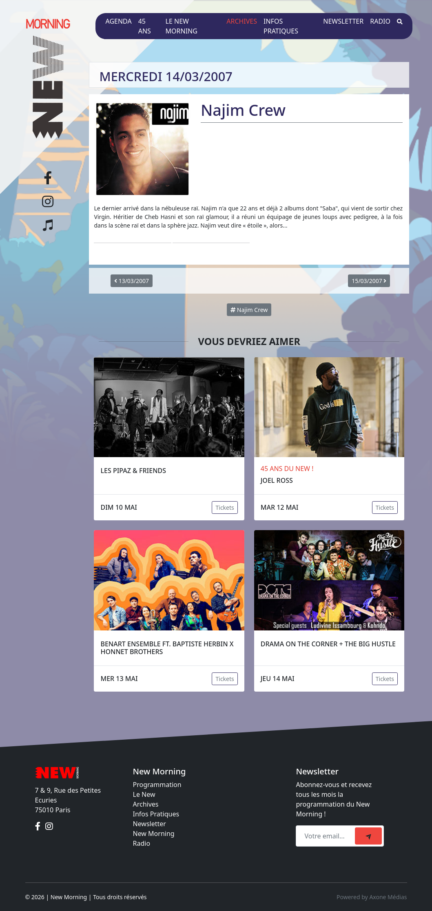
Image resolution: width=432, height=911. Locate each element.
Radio (380, 21)
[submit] (368, 836)
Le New (144, 794)
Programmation (157, 784)
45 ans (144, 26)
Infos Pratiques (156, 813)
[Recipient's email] (326, 836)
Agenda (118, 21)
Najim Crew (249, 310)
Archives (241, 21)
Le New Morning (181, 26)
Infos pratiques (281, 26)
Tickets (224, 507)
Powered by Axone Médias (372, 897)
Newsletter (343, 21)
